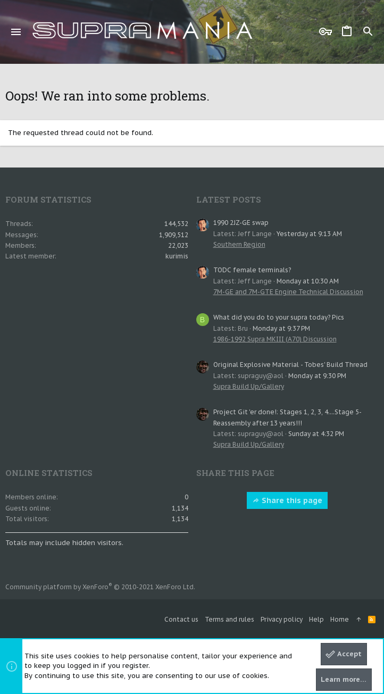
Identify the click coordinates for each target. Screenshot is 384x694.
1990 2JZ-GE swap (241, 223)
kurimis (176, 256)
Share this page (287, 500)
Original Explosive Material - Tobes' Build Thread (290, 365)
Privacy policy (282, 619)
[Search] (368, 32)
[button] (16, 31)
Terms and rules (229, 619)
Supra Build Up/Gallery (248, 386)
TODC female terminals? (252, 270)
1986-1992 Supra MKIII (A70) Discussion (275, 339)
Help (316, 619)
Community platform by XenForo (100, 587)
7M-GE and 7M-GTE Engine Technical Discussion (288, 292)
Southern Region (239, 244)
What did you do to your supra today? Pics (278, 317)
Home (339, 619)
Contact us (181, 619)
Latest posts (228, 199)
